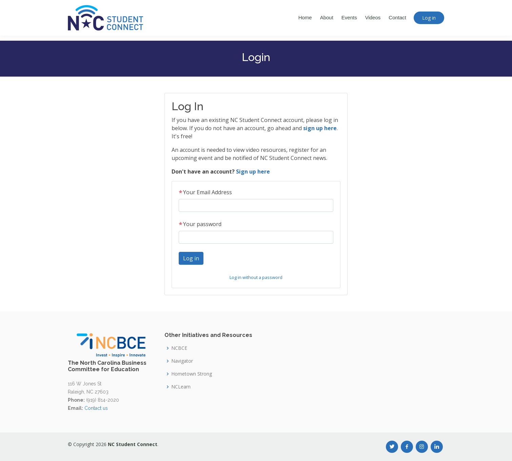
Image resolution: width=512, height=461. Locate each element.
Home (305, 17)
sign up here (320, 128)
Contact (397, 17)
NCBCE (179, 348)
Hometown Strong (191, 374)
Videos (373, 17)
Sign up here (253, 171)
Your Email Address (205, 192)
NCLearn (181, 386)
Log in (429, 18)
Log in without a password (256, 277)
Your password (200, 224)
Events (349, 17)
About (326, 17)
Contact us (96, 408)
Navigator (182, 361)
